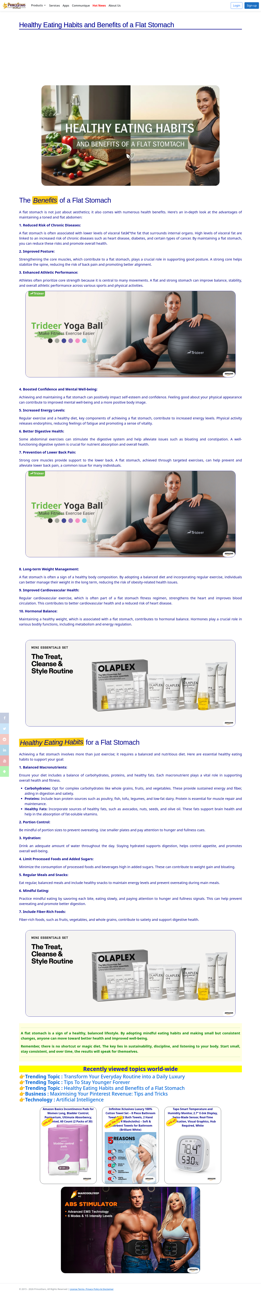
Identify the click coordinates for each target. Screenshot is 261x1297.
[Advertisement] (130, 59)
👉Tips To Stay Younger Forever (74, 1082)
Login (236, 5)
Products (37, 5)
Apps (66, 5)
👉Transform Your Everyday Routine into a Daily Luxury (102, 1076)
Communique (81, 5)
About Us (114, 5)
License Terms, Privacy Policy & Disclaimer (91, 1289)
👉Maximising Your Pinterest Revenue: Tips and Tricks (93, 1093)
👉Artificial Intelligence (61, 1099)
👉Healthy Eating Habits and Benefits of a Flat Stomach (102, 1088)
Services (54, 5)
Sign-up (252, 5)
